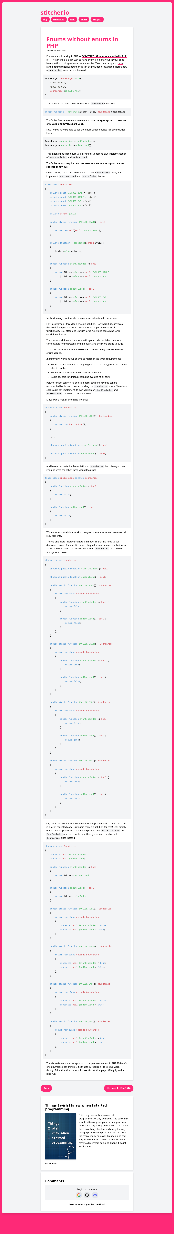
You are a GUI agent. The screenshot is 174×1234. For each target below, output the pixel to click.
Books (84, 19)
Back (46, 1088)
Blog (45, 19)
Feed (72, 19)
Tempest (97, 19)
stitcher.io (55, 12)
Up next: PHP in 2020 (119, 1088)
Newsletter (58, 19)
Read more (51, 1163)
